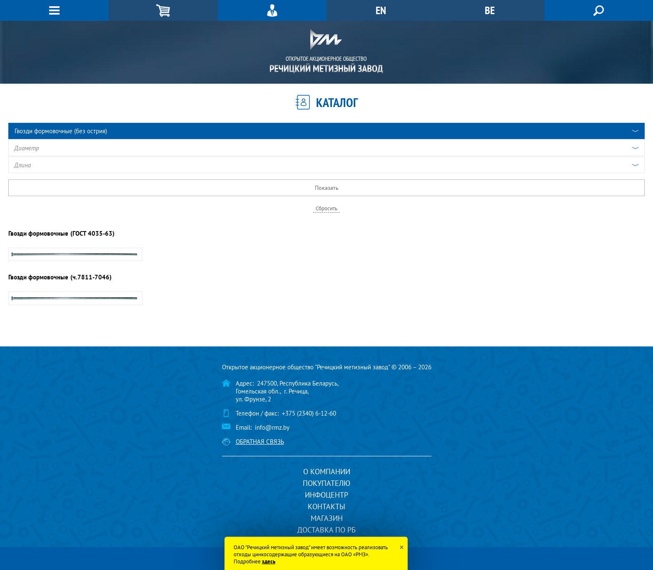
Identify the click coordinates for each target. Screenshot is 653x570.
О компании (326, 471)
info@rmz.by (272, 427)
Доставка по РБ (326, 530)
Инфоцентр (326, 495)
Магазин (327, 518)
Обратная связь (260, 442)
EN (381, 10)
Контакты (326, 506)
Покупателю (326, 483)
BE (490, 10)
